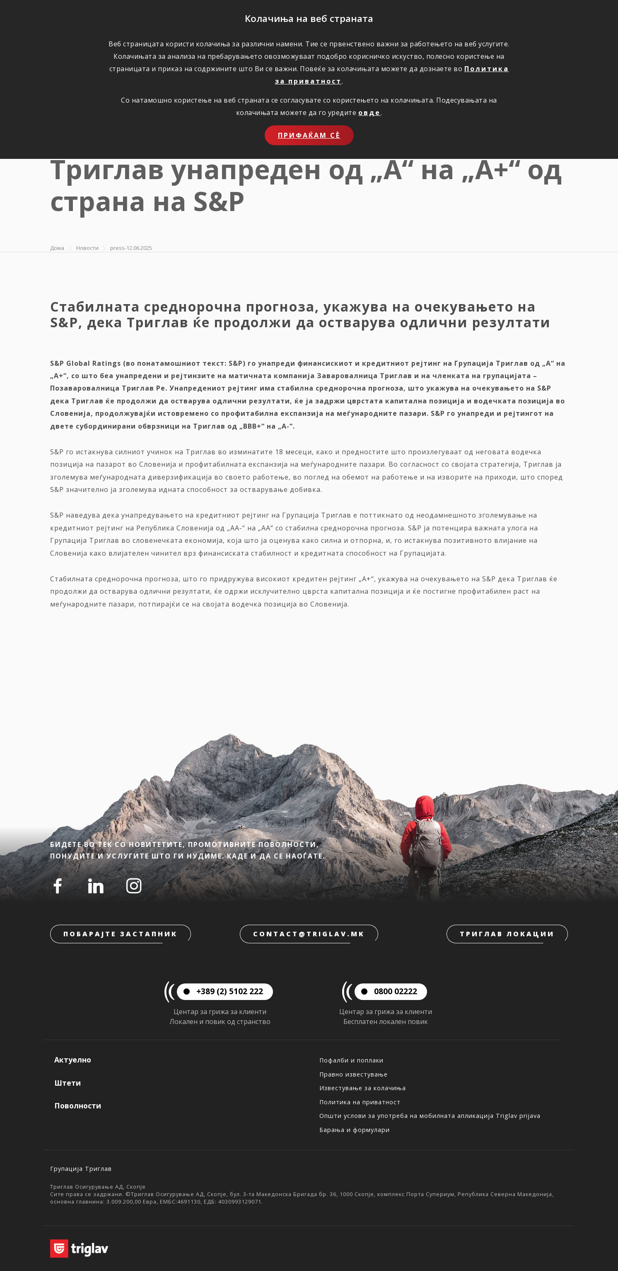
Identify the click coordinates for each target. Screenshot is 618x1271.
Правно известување (353, 1074)
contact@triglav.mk (309, 933)
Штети (67, 1083)
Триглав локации (507, 933)
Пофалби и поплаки (351, 1060)
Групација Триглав (81, 1169)
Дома (57, 248)
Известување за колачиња (362, 1088)
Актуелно (72, 1060)
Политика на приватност (360, 1102)
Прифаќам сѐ (309, 135)
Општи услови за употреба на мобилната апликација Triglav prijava (430, 1116)
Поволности (77, 1105)
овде (369, 112)
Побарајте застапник (120, 933)
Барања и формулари (354, 1130)
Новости (87, 248)
